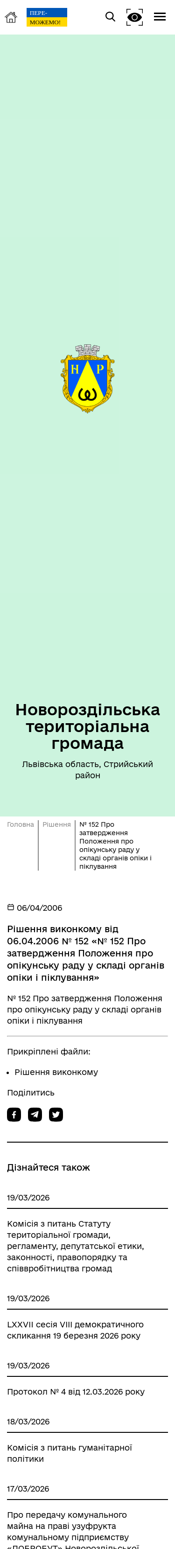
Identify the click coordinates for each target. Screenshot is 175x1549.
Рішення (56, 824)
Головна (20, 824)
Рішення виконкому (56, 1072)
